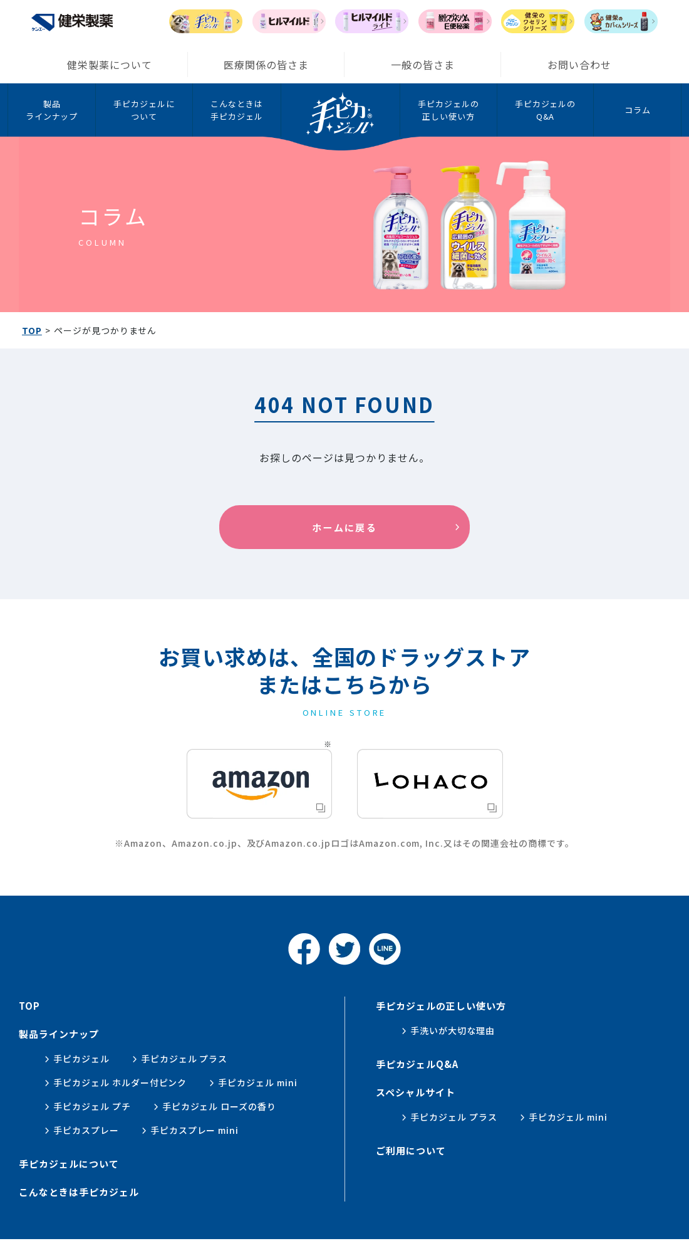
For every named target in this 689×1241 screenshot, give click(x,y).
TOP (32, 330)
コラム (637, 110)
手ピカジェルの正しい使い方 (448, 110)
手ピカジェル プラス (184, 1058)
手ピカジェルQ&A (417, 1064)
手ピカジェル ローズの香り (219, 1106)
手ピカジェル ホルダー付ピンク (120, 1082)
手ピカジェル (81, 1058)
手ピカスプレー (86, 1130)
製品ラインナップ (52, 110)
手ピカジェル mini (258, 1082)
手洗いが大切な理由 (452, 1030)
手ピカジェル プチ (92, 1106)
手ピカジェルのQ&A (545, 110)
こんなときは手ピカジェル (236, 110)
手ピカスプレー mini (194, 1130)
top (29, 1005)
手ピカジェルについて (144, 110)
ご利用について (411, 1150)
